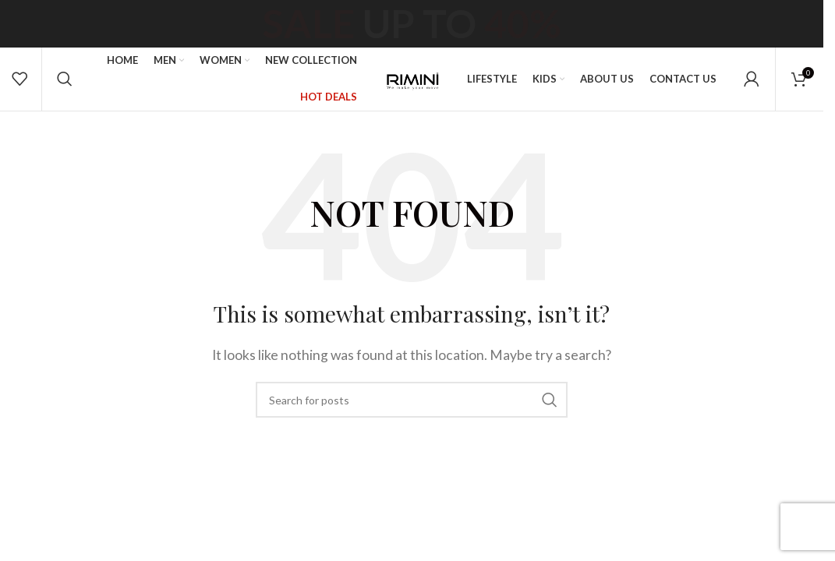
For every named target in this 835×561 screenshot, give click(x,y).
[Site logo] (412, 91)
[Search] (64, 93)
